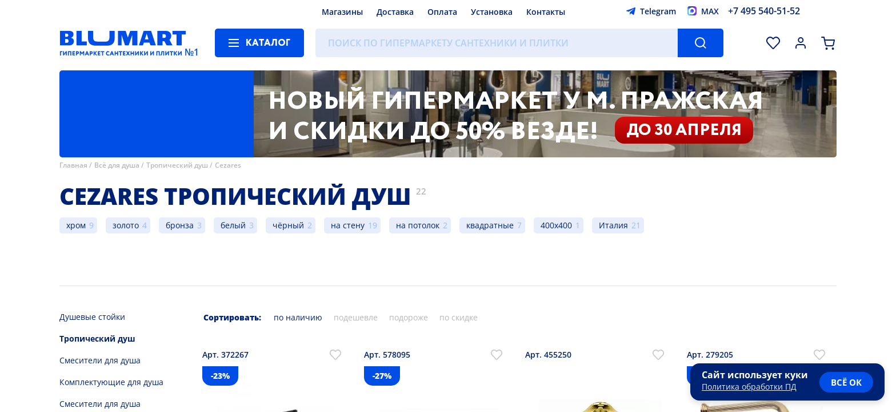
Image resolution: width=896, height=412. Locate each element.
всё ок (846, 382)
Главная (73, 165)
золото (126, 225)
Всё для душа (116, 165)
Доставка (395, 11)
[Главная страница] (122, 43)
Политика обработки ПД (749, 386)
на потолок (417, 225)
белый (233, 225)
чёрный (288, 225)
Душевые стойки (92, 316)
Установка (492, 11)
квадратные (490, 225)
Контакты (545, 11)
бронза (180, 225)
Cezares (228, 165)
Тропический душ (177, 165)
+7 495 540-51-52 (764, 11)
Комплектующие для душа (111, 382)
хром (76, 225)
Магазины (342, 11)
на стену (348, 225)
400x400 (556, 225)
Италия (613, 225)
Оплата (442, 11)
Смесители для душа (100, 360)
